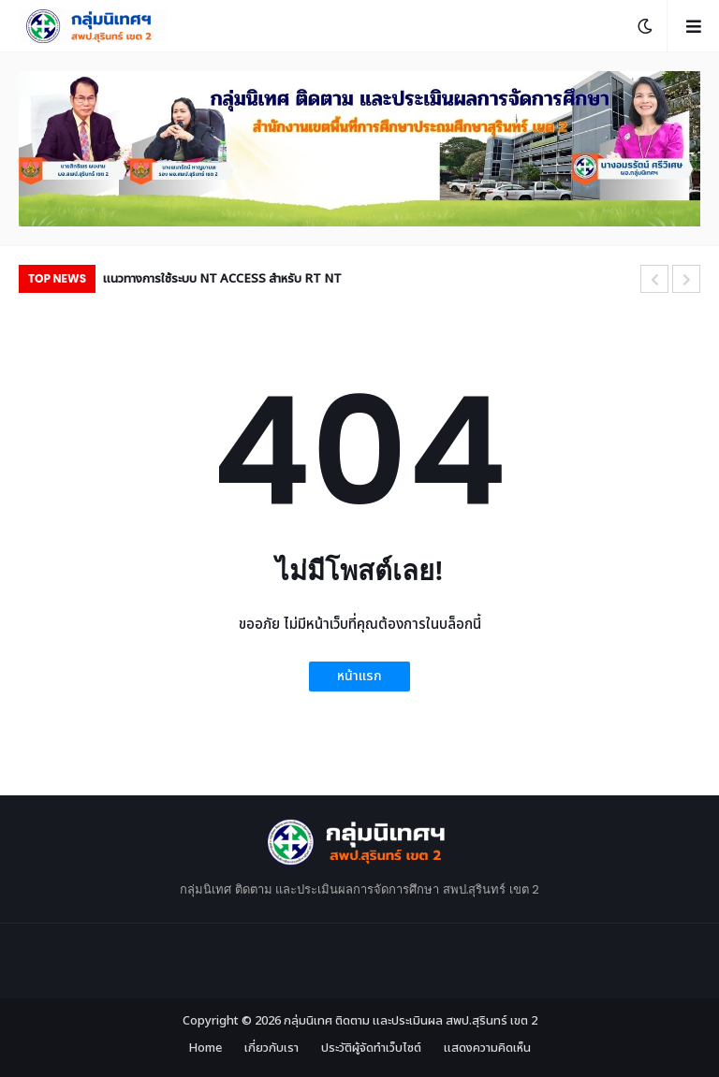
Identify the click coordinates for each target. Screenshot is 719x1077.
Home (205, 1048)
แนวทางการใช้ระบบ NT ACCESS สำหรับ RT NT (222, 278)
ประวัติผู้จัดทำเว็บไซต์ (371, 1048)
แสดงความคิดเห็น (487, 1048)
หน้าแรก (359, 676)
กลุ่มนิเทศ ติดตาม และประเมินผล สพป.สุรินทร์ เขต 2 (410, 1021)
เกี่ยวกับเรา (271, 1048)
